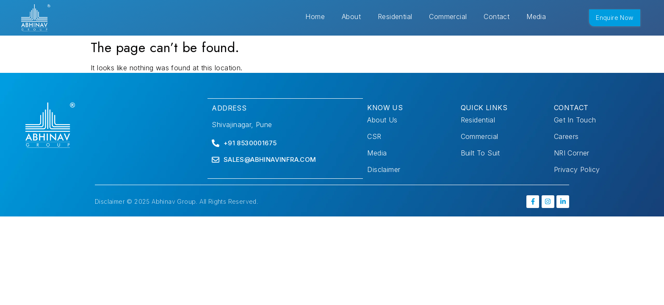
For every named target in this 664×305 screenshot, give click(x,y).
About (351, 16)
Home (315, 16)
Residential (395, 16)
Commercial (448, 16)
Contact (496, 16)
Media (536, 16)
